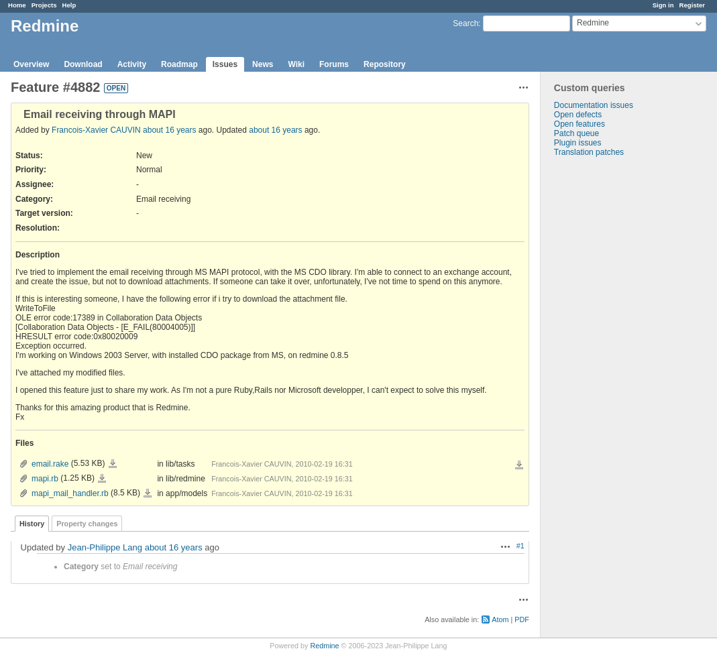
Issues (225, 64)
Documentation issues (593, 105)
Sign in (663, 5)
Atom (500, 619)
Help (69, 5)
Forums (334, 64)
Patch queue (576, 133)
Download (83, 64)
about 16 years (169, 130)
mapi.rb (45, 478)
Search (465, 23)
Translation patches (589, 152)
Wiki (296, 64)
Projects (44, 5)
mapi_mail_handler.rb (70, 493)
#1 (520, 546)
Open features (579, 124)
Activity (131, 64)
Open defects (578, 114)
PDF (521, 619)
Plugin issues (578, 142)
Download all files (519, 465)
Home (17, 5)
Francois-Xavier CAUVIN (96, 130)
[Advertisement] (607, 367)
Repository (385, 64)
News (262, 64)
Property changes (86, 524)
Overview (31, 64)
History (31, 524)
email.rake (50, 464)
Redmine (324, 646)
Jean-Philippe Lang (105, 547)
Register (692, 5)
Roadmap (179, 64)
